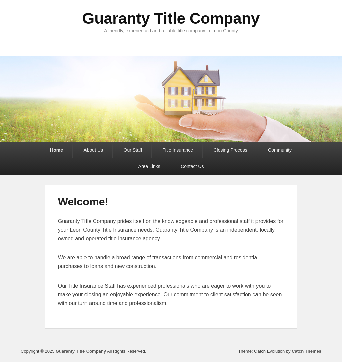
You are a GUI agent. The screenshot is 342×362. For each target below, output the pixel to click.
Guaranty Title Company (171, 18)
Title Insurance (178, 150)
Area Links (149, 166)
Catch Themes (306, 351)
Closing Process (230, 150)
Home (56, 150)
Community (280, 150)
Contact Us (192, 166)
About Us (93, 150)
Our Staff (133, 150)
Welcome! (83, 202)
